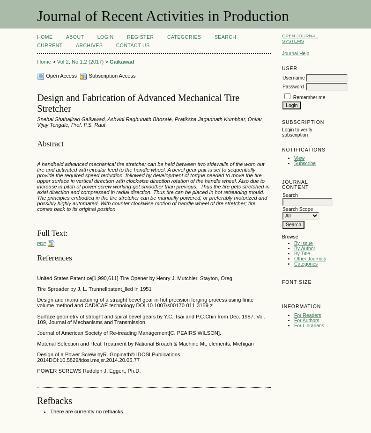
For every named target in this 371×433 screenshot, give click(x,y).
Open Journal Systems (300, 38)
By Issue (303, 243)
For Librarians (309, 325)
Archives (89, 45)
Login (105, 37)
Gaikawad (122, 62)
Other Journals (310, 258)
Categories (306, 264)
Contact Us (133, 45)
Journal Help (295, 53)
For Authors (306, 320)
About (75, 37)
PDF (41, 243)
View (299, 158)
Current (49, 45)
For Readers (307, 315)
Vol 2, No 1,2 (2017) (80, 62)
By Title (302, 253)
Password (293, 86)
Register (140, 37)
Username (293, 77)
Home (44, 37)
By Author (304, 248)
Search (225, 37)
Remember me (309, 97)
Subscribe (305, 163)
